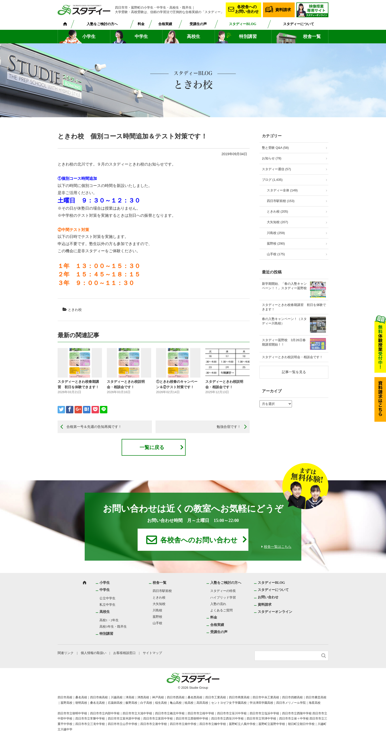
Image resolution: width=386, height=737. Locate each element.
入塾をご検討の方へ (102, 24)
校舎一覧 (312, 36)
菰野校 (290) (276, 243)
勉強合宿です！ (229, 427)
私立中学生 (107, 604)
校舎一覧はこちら (277, 547)
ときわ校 (75, 310)
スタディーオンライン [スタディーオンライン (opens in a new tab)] (275, 612)
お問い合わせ (268, 597)
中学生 (141, 36)
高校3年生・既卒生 (113, 626)
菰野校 (157, 617)
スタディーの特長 (223, 591)
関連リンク (66, 653)
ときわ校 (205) (277, 211)
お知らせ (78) (271, 158)
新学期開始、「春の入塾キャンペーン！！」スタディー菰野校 (284, 286)
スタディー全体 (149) (282, 190)
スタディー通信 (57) (276, 169)
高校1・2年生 (109, 620)
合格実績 (165, 24)
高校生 (193, 36)
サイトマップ (152, 653)
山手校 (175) (276, 254)
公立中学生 (107, 598)
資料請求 (283, 10)
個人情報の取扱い (93, 653)
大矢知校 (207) (277, 222)
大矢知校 (159, 604)
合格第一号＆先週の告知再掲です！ (94, 427)
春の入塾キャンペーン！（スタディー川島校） (284, 321)
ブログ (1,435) (272, 180)
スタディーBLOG (242, 24)
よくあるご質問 (221, 610)
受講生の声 (198, 24)
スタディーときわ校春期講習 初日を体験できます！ (294, 307)
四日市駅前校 (162, 591)
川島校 (157, 610)
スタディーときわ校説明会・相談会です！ (292, 357)
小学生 (89, 36)
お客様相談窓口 (124, 653)
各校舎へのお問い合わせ (247, 9)
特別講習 (248, 36)
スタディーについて (298, 24)
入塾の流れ (218, 604)
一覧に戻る (152, 447)
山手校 (157, 623)
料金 (141, 24)
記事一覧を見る (294, 372)
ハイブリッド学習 (223, 597)
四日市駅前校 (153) (280, 201)
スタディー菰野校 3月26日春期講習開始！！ (284, 342)
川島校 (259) (276, 233)
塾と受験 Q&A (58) (275, 148)
